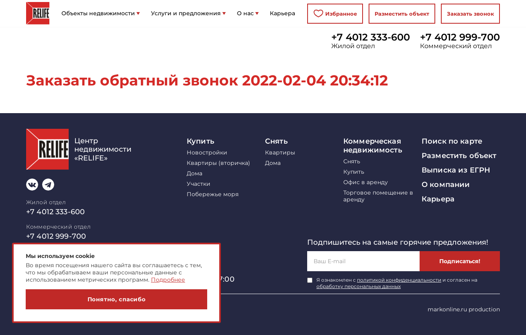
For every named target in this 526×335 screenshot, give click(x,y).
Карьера (438, 199)
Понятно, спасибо (117, 299)
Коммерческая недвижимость (372, 145)
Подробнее (168, 279)
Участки (198, 184)
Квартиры (280, 152)
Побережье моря (213, 194)
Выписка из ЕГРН (456, 170)
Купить (200, 141)
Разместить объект (402, 13)
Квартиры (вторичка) (218, 163)
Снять (276, 141)
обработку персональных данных (358, 286)
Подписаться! (459, 261)
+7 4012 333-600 (370, 37)
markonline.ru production (464, 309)
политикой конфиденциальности (399, 280)
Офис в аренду (365, 182)
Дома (194, 173)
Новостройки (207, 152)
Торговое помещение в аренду (378, 196)
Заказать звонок (470, 13)
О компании (446, 184)
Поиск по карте (452, 141)
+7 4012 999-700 (460, 37)
